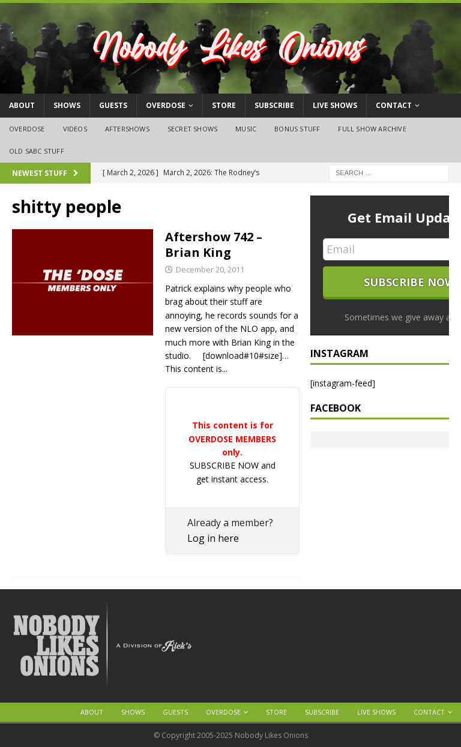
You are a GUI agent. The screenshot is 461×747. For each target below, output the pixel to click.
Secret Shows (192, 128)
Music (245, 128)
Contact (394, 105)
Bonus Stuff (297, 128)
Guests (113, 105)
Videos (75, 128)
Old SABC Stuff (36, 150)
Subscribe (274, 105)
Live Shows (335, 105)
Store (224, 105)
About (22, 105)
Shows (66, 105)
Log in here (213, 538)
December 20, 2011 (210, 269)
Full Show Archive (372, 128)
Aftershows (127, 128)
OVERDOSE (165, 105)
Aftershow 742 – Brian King (213, 244)
